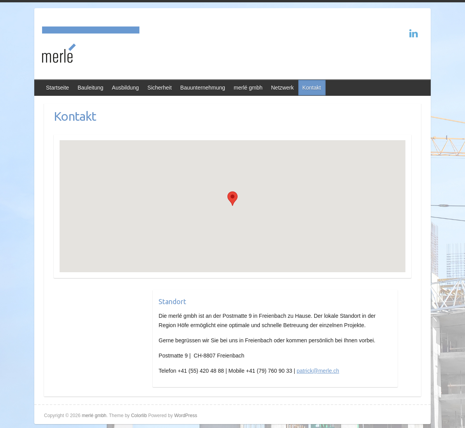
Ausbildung (125, 88)
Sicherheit (160, 88)
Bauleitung (90, 88)
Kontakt (311, 88)
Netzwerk (282, 88)
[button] (232, 198)
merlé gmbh (248, 88)
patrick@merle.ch (318, 371)
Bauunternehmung (202, 88)
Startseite (57, 88)
